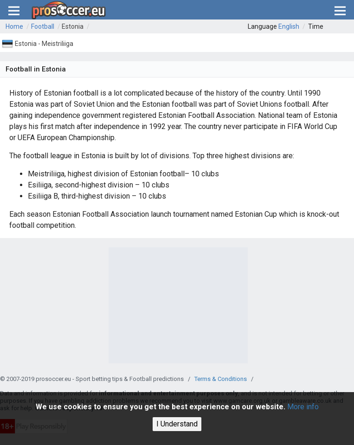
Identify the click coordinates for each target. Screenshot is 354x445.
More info (303, 406)
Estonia (73, 26)
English (288, 26)
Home (14, 26)
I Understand (177, 423)
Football (42, 26)
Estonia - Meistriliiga (44, 43)
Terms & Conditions (220, 378)
